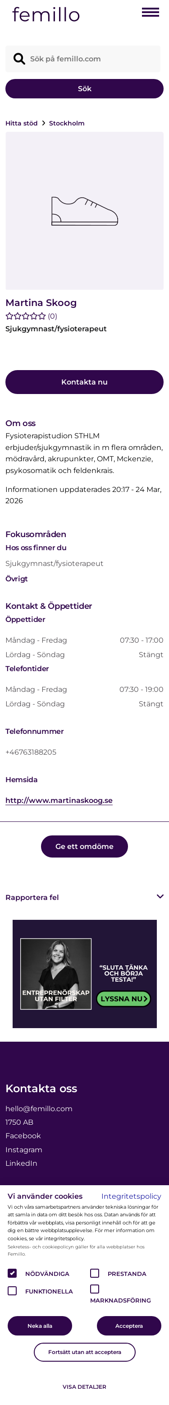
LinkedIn (21, 1163)
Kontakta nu (84, 382)
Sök (84, 88)
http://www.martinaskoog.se (59, 800)
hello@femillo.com (39, 1108)
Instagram (23, 1149)
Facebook (23, 1135)
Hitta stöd (22, 123)
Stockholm (67, 123)
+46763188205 (30, 752)
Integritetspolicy (131, 1196)
